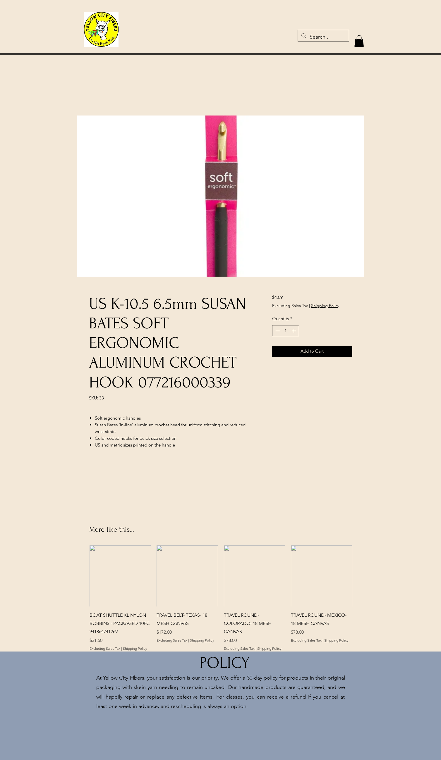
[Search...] (323, 37)
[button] (359, 41)
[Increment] (294, 330)
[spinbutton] (286, 330)
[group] (221, 598)
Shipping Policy (325, 305)
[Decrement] (277, 330)
